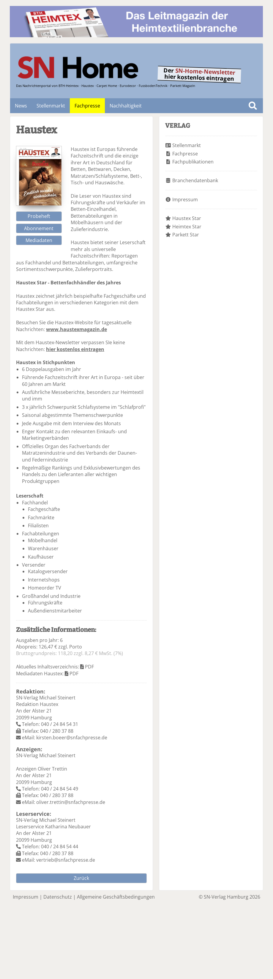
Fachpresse (87, 105)
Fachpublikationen (193, 161)
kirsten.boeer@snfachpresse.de (71, 737)
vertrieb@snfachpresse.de (65, 860)
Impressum (185, 199)
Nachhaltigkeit (126, 105)
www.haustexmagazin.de (76, 329)
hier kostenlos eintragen (75, 349)
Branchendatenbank (195, 180)
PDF (89, 666)
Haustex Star (186, 218)
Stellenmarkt (51, 105)
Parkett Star (185, 234)
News (21, 105)
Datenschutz (57, 897)
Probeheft (39, 216)
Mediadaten (39, 240)
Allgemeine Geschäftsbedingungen (116, 897)
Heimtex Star (186, 226)
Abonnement (38, 228)
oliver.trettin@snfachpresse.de (70, 802)
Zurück (81, 878)
